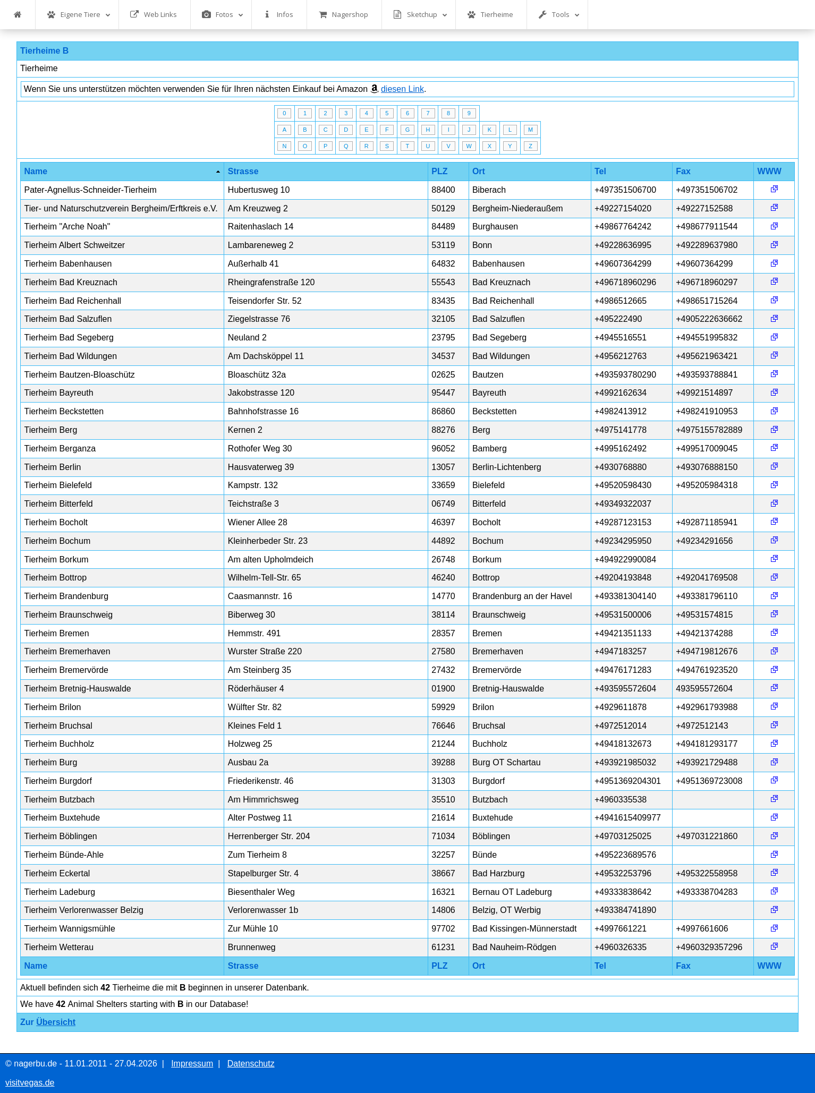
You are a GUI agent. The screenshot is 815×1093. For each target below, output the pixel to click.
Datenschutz (251, 1063)
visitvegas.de (30, 1082)
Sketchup (420, 15)
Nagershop (343, 15)
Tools (559, 15)
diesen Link (402, 88)
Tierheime (490, 15)
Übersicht (55, 1022)
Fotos (222, 15)
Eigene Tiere (79, 15)
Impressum (192, 1063)
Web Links (153, 15)
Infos (278, 15)
